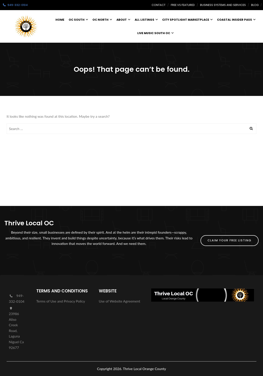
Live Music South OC (155, 33)
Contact (159, 5)
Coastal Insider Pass (236, 20)
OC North (102, 20)
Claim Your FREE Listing (230, 240)
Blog (255, 5)
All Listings (146, 20)
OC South (78, 20)
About (123, 20)
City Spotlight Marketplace (187, 20)
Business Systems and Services (223, 5)
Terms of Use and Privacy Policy (60, 301)
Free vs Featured (183, 5)
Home (59, 20)
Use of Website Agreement (119, 301)
